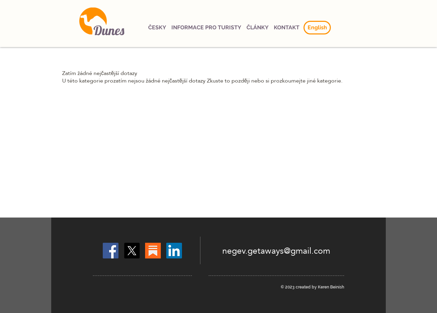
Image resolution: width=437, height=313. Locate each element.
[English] (317, 27)
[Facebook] (110, 250)
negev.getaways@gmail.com (276, 250)
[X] (132, 250)
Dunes (109, 30)
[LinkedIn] (174, 250)
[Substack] (153, 250)
